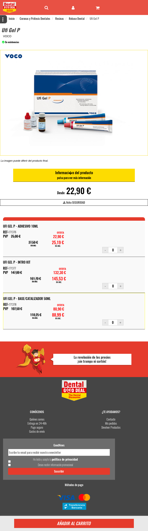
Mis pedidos (111, 423)
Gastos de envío (37, 431)
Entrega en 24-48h (37, 423)
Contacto (110, 419)
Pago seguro (37, 427)
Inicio (12, 18)
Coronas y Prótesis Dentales (35, 18)
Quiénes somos (37, 419)
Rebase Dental (77, 18)
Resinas (59, 18)
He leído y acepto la (55, 459)
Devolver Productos (110, 427)
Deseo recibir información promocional (55, 465)
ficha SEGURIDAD (74, 203)
